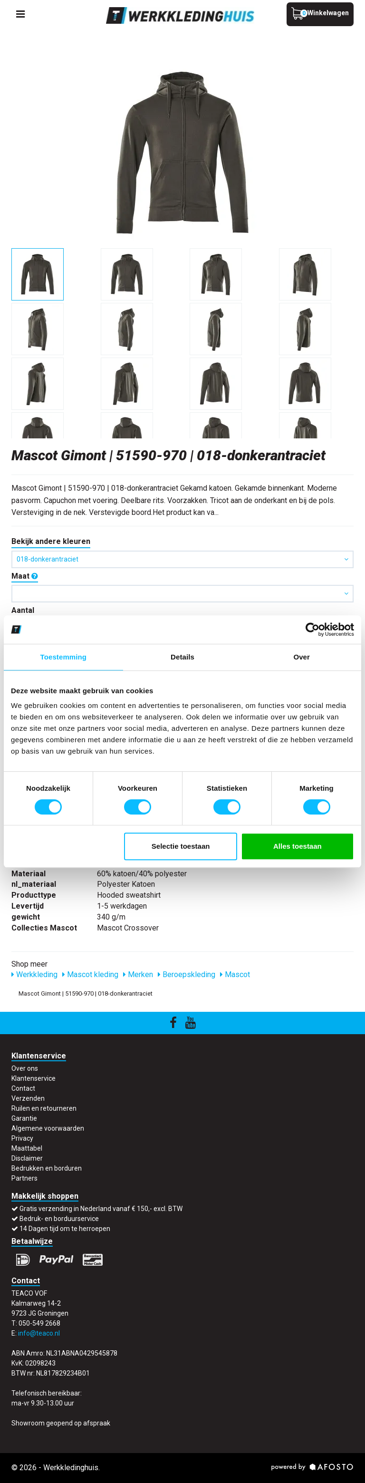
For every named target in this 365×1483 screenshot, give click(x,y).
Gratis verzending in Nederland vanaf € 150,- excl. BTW (100, 1208)
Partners (24, 1178)
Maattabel (26, 1148)
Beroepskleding (186, 974)
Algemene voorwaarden (47, 1128)
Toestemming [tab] (63, 657)
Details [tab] (182, 657)
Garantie (24, 1118)
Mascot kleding (90, 974)
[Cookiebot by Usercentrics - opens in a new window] (312, 629)
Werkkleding (34, 974)
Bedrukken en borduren (46, 1168)
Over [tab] (301, 657)
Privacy (22, 1138)
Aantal (22, 610)
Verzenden (28, 1098)
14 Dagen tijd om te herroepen (64, 1228)
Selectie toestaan (181, 846)
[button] (182, 593)
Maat (24, 576)
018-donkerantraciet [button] (182, 559)
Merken (138, 974)
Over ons (24, 1068)
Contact (23, 1088)
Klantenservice (33, 1078)
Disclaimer (27, 1158)
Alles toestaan (297, 846)
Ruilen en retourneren (44, 1108)
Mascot (235, 974)
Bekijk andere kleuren (50, 541)
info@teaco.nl (39, 1333)
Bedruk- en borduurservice (59, 1218)
